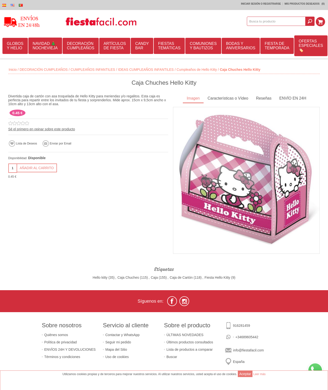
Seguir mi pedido (118, 342)
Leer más (259, 374)
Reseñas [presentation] (264, 98)
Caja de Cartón (181, 277)
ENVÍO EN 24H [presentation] (292, 98)
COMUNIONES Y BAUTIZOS (203, 45)
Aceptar (245, 374)
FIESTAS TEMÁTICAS (169, 45)
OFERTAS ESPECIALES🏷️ (311, 45)
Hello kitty (100, 277)
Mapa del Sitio (116, 349)
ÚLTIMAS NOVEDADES (184, 335)
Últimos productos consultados (189, 342)
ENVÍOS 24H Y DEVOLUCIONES (70, 349)
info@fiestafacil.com (248, 350)
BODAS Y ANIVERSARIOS (240, 45)
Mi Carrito (321, 21)
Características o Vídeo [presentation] (228, 98)
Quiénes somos (56, 335)
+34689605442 (246, 337)
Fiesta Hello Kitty (217, 277)
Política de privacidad (60, 342)
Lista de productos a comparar (189, 349)
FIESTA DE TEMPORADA (277, 45)
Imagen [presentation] (193, 98)
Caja (154, 277)
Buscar (171, 357)
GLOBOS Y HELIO (15, 45)
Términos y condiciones (62, 357)
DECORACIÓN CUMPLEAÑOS (80, 45)
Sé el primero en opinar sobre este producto (41, 129)
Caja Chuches (128, 277)
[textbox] (276, 21)
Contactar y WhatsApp (122, 335)
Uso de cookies (117, 357)
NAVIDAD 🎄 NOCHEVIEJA (45, 45)
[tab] (193, 98)
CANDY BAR (142, 45)
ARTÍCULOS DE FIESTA (115, 45)
